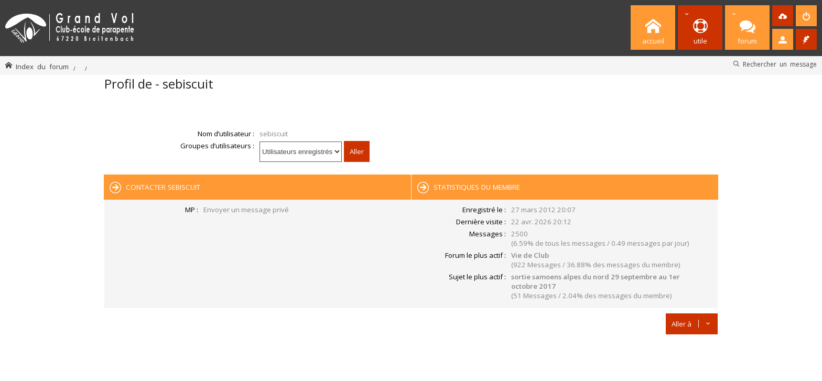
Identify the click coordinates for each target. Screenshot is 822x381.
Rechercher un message (780, 64)
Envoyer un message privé (246, 209)
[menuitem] (782, 15)
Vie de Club (530, 255)
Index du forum (42, 66)
